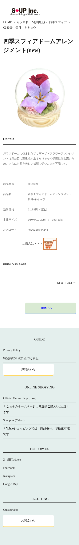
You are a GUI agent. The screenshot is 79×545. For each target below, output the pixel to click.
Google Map (10, 484)
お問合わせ (28, 369)
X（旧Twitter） (13, 459)
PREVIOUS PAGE (14, 264)
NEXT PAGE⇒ (66, 282)
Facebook (9, 468)
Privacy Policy (11, 350)
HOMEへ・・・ (50, 308)
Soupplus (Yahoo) (13, 420)
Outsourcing (10, 509)
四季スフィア (58, 22)
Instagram (9, 476)
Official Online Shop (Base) (19, 398)
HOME (7, 22)
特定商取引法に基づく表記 (21, 358)
